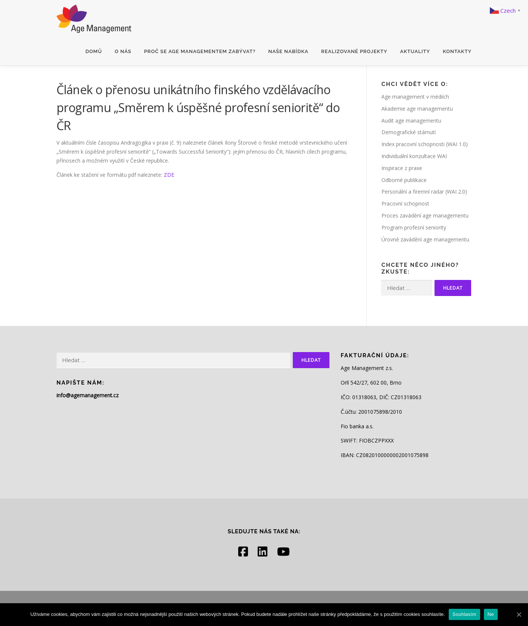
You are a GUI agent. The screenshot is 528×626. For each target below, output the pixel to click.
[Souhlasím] (518, 614)
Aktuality (415, 51)
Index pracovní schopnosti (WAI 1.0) (424, 144)
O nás (123, 51)
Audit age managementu (411, 120)
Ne (491, 614)
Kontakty (457, 51)
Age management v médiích (415, 96)
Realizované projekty (354, 51)
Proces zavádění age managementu (425, 215)
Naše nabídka (288, 51)
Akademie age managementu (417, 108)
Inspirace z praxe (401, 168)
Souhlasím (464, 614)
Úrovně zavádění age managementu (425, 239)
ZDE (169, 174)
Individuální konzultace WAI (414, 156)
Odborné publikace (404, 180)
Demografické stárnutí (408, 132)
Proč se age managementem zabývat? (199, 51)
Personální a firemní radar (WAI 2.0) (424, 191)
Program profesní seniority (413, 227)
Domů (94, 51)
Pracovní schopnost (405, 203)
